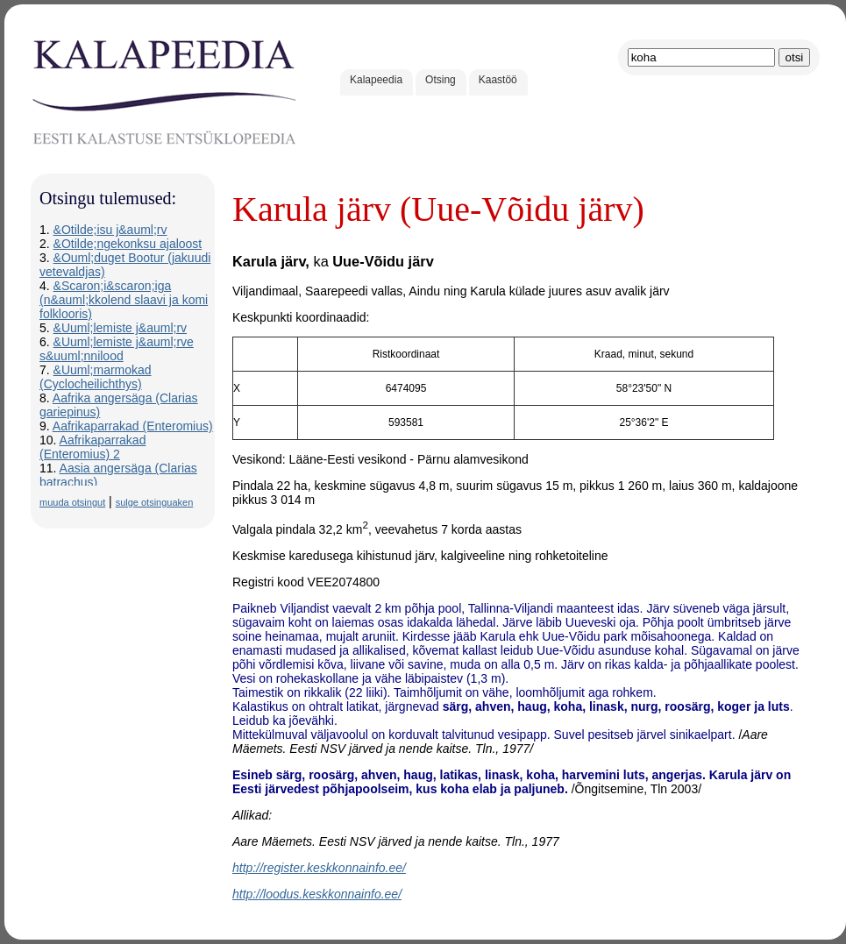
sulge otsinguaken (155, 502)
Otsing (440, 80)
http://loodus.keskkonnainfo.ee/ (317, 894)
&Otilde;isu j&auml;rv (110, 230)
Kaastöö (498, 80)
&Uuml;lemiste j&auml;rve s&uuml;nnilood (116, 349)
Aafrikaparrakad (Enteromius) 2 (92, 447)
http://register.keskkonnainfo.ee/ (319, 868)
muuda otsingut (72, 502)
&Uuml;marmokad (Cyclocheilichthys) (95, 377)
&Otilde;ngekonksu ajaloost (128, 244)
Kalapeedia (376, 80)
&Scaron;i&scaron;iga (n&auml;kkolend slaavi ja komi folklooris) (123, 300)
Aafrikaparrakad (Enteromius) (133, 426)
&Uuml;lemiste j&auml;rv (120, 328)
